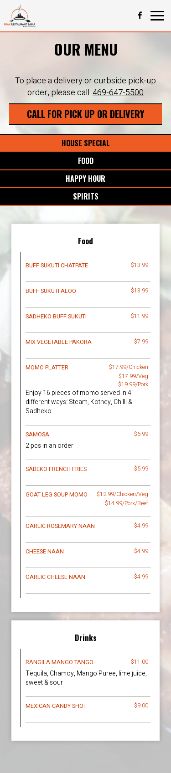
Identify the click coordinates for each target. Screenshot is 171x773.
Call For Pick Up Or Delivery (85, 114)
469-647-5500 (118, 93)
